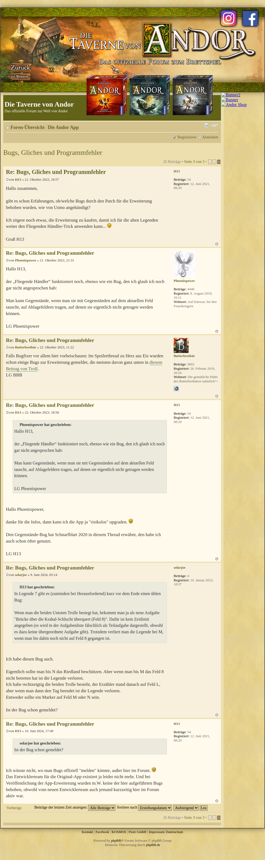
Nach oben (216, 244)
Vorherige (14, 808)
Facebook (102, 832)
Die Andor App (63, 127)
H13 (18, 179)
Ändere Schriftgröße (214, 125)
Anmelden (210, 137)
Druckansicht (206, 125)
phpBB (116, 840)
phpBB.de (153, 845)
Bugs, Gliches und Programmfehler (52, 152)
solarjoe (21, 575)
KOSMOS (119, 832)
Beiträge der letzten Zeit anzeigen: (74, 807)
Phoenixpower (25, 260)
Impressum (156, 832)
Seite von (194, 161)
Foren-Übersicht (27, 127)
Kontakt (87, 832)
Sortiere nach (144, 807)
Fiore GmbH (137, 832)
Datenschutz (174, 832)
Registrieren (187, 137)
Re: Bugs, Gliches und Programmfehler (56, 172)
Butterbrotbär (25, 347)
